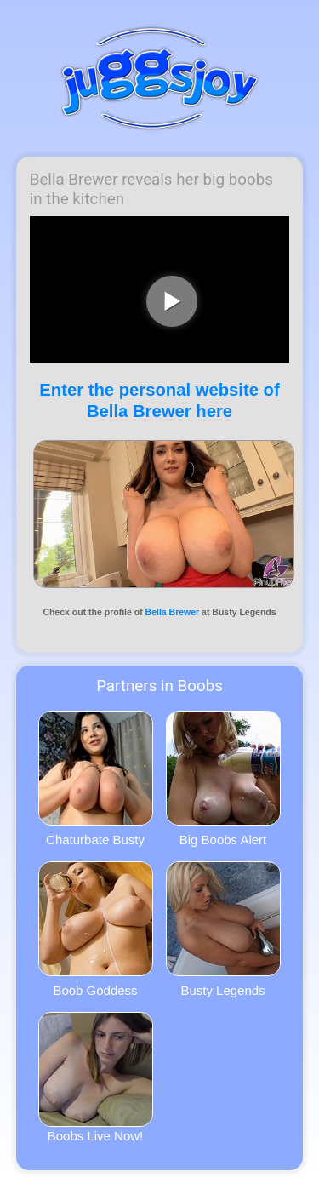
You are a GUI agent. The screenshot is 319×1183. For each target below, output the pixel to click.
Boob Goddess (95, 929)
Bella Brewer (172, 612)
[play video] (171, 301)
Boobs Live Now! (95, 1077)
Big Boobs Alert (223, 779)
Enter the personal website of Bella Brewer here (159, 400)
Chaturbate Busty (95, 779)
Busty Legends (223, 929)
